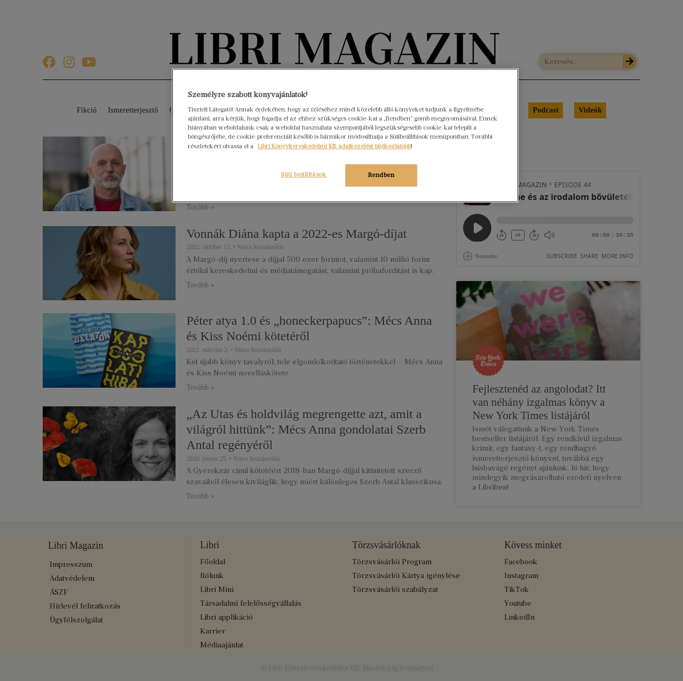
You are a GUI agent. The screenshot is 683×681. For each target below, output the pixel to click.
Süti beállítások (303, 174)
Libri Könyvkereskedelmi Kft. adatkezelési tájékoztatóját (334, 146)
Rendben (381, 175)
